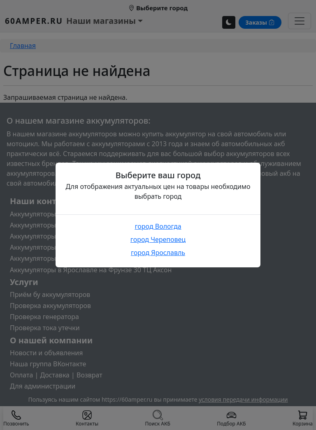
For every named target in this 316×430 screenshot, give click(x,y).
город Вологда (158, 226)
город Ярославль (158, 252)
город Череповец (158, 239)
